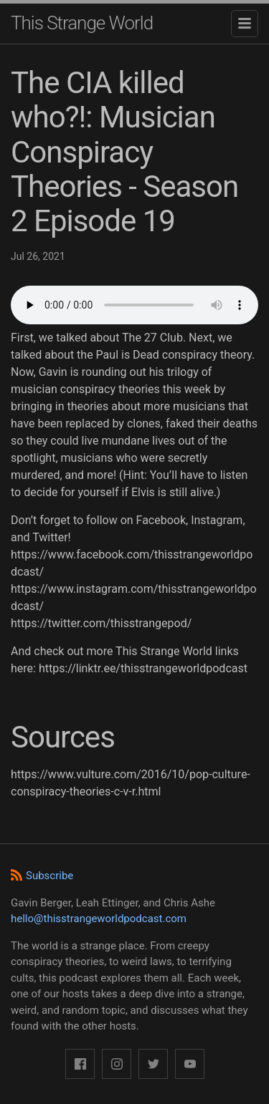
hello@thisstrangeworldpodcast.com (99, 918)
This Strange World (82, 23)
